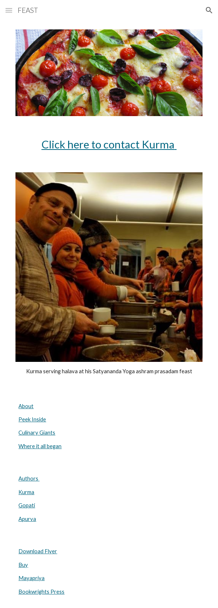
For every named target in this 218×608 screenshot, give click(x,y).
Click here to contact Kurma (108, 144)
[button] (9, 10)
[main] (108, 144)
